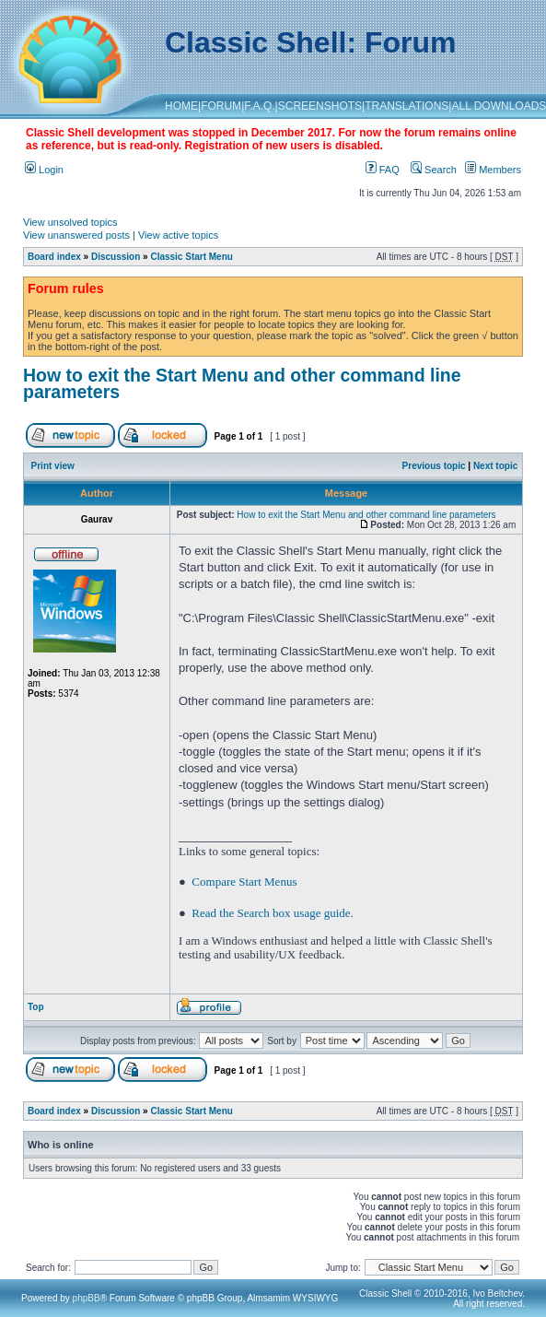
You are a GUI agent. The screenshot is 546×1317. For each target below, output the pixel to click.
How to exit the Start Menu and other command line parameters (242, 383)
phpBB (86, 1298)
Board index (54, 257)
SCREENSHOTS (320, 106)
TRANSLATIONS (406, 106)
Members (493, 169)
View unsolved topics (70, 222)
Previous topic (434, 466)
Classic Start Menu (191, 257)
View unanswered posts (76, 235)
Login (44, 169)
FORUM (221, 106)
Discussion (115, 257)
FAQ (383, 169)
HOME (181, 106)
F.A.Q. (259, 106)
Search (434, 169)
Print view (53, 466)
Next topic (495, 466)
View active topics (178, 235)
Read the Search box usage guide (271, 913)
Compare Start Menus (244, 881)
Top (36, 1007)
